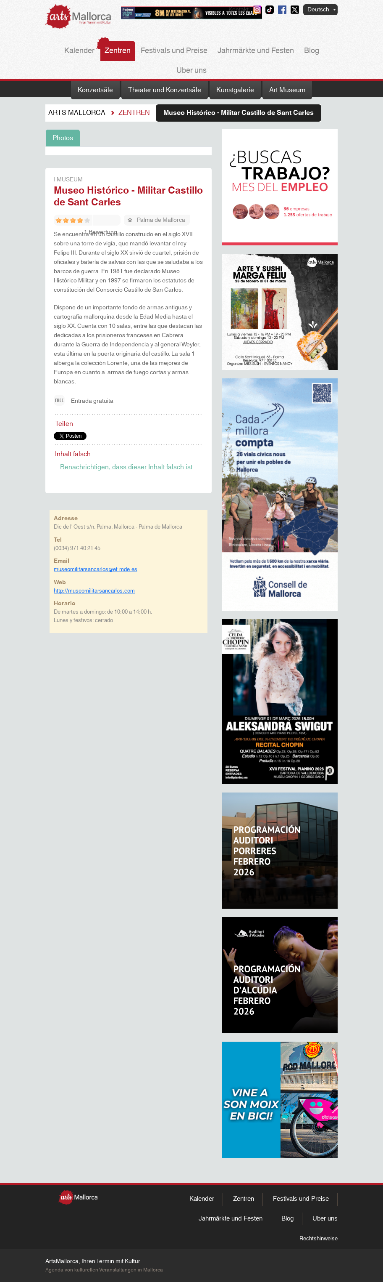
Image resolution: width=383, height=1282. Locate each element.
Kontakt (238, 9)
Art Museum (287, 90)
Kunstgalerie (235, 90)
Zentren (118, 51)
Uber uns (191, 70)
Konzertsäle (95, 90)
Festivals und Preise (174, 51)
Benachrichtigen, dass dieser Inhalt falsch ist (126, 467)
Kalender (79, 51)
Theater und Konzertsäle (164, 90)
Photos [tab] (62, 138)
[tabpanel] (128, 151)
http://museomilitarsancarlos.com (94, 591)
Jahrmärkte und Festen (256, 51)
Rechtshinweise (318, 1239)
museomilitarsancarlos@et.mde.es (95, 569)
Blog (311, 51)
